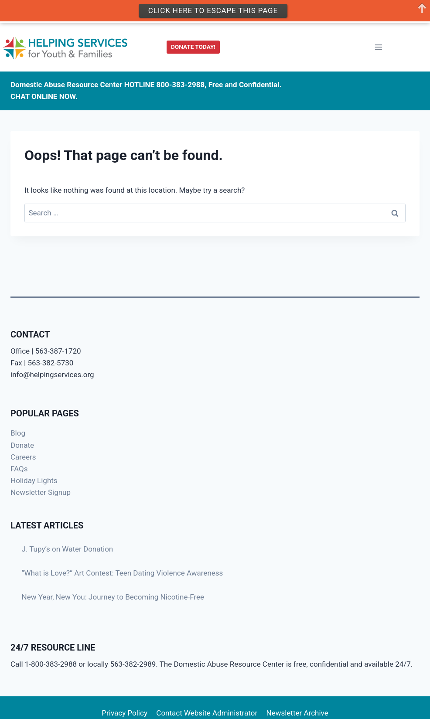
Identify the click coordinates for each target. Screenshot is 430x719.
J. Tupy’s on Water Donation (67, 549)
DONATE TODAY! (193, 46)
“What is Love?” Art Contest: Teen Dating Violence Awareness (122, 573)
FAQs (18, 468)
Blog (17, 433)
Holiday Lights (34, 480)
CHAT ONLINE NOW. (44, 96)
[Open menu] (378, 47)
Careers (23, 457)
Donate (22, 445)
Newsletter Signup (40, 492)
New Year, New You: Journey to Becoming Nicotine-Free (113, 597)
